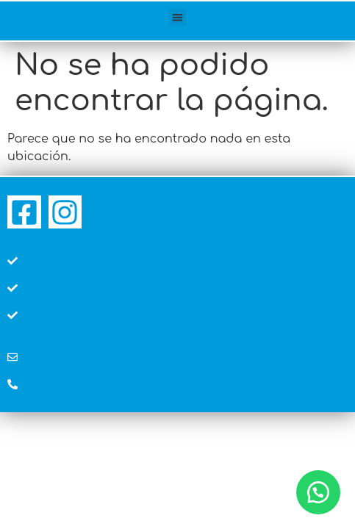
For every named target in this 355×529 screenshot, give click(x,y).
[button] (177, 17)
